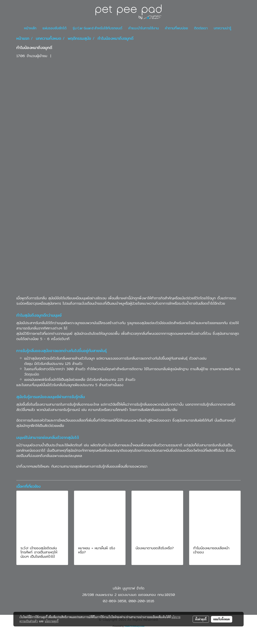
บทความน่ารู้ (222, 28)
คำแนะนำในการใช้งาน (143, 28)
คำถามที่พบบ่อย (176, 28)
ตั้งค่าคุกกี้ (200, 619)
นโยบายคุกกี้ (51, 621)
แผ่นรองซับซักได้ (55, 28)
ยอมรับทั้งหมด (221, 619)
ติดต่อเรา (201, 28)
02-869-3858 (114, 601)
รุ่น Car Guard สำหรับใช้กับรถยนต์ (97, 28)
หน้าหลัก (30, 28)
